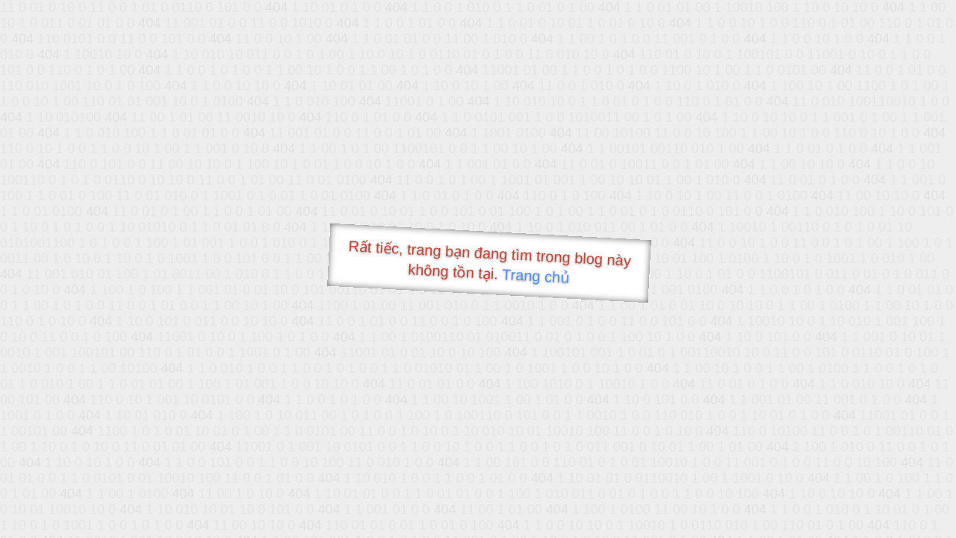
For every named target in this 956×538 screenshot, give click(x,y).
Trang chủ (536, 276)
